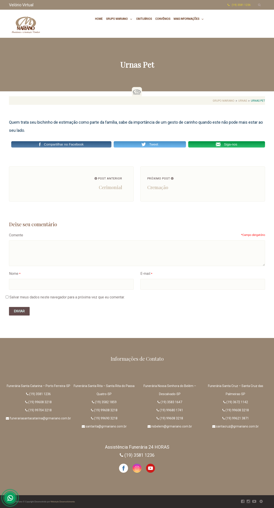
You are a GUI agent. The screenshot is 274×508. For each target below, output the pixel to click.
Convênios (162, 18)
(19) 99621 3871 (237, 418)
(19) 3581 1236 (40, 394)
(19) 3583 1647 (171, 402)
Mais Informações (186, 18)
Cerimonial (110, 187)
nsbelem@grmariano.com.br (171, 426)
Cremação (157, 187)
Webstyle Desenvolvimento (63, 501)
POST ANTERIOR (108, 178)
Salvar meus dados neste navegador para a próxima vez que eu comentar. (67, 297)
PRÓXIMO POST (160, 178)
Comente (16, 235)
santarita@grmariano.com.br (106, 426)
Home (99, 18)
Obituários (144, 18)
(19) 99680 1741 (171, 410)
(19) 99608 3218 (40, 402)
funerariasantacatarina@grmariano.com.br (40, 418)
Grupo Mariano (117, 18)
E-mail (145, 273)
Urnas (242, 100)
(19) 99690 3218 (105, 418)
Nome (13, 273)
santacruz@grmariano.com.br (237, 426)
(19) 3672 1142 (237, 402)
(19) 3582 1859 (106, 402)
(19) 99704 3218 (40, 410)
